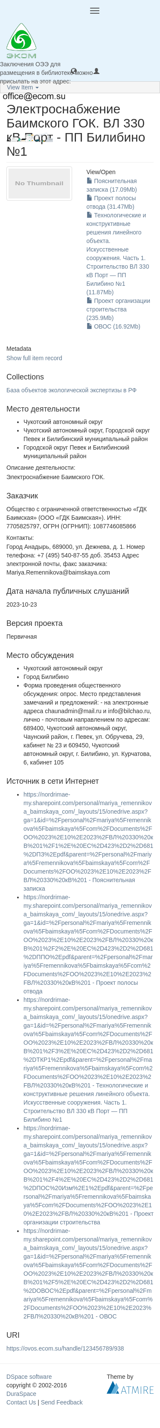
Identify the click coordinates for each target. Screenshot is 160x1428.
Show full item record (34, 358)
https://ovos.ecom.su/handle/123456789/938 (65, 1348)
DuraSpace (21, 1393)
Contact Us (21, 1402)
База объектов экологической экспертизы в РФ (71, 390)
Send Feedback (62, 1402)
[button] (73, 70)
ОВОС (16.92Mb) (113, 326)
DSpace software (29, 1376)
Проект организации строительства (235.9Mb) (118, 309)
